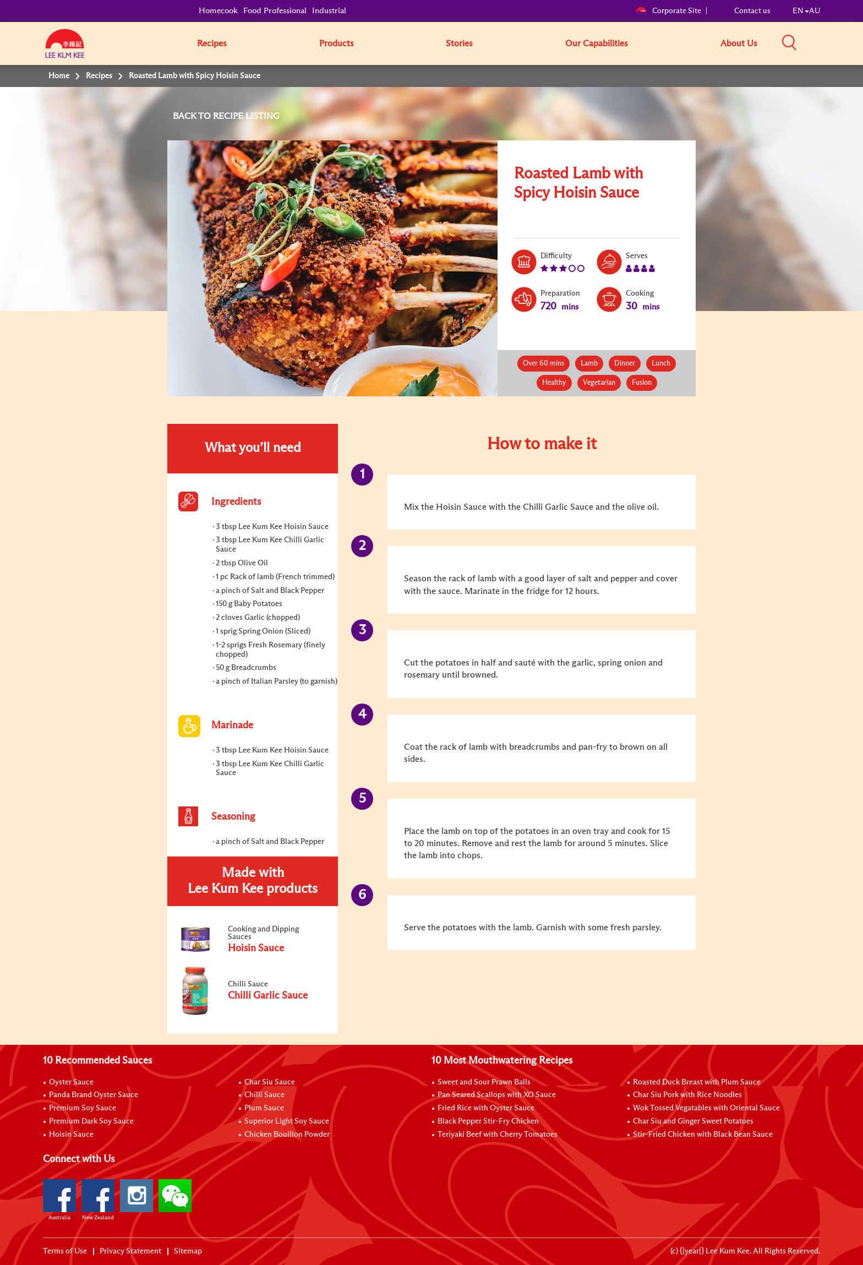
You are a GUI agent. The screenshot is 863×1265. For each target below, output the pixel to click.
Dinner (624, 363)
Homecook (218, 11)
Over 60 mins (543, 363)
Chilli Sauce (264, 1095)
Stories (459, 43)
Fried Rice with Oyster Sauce (486, 1108)
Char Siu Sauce (269, 1082)
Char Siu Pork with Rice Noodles (687, 1095)
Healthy (554, 382)
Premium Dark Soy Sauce (91, 1121)
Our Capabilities (596, 43)
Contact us (752, 11)
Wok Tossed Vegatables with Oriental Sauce (706, 1108)
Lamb (589, 363)
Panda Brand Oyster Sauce (93, 1095)
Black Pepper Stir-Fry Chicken (488, 1121)
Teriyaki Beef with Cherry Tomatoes (498, 1134)
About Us (738, 43)
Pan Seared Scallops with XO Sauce (497, 1095)
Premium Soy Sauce (82, 1108)
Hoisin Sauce (71, 1134)
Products (336, 43)
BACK (185, 116)
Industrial (329, 11)
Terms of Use (65, 1251)
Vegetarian (599, 382)
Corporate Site (668, 11)
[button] (824, 43)
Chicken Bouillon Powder (287, 1134)
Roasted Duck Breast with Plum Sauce (697, 1082)
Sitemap (188, 1251)
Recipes (212, 43)
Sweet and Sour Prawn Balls (484, 1082)
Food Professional (275, 11)
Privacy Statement (130, 1251)
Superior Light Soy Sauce (286, 1121)
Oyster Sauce (71, 1082)
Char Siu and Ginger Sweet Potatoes (693, 1121)
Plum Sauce (264, 1108)
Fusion (642, 382)
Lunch (661, 363)
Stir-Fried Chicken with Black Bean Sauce (703, 1134)
